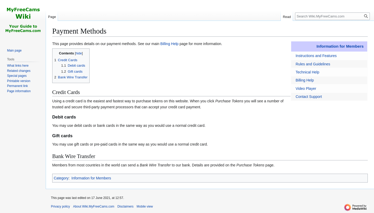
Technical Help (307, 72)
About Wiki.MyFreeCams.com (93, 206)
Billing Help (305, 80)
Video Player (306, 88)
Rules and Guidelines (313, 64)
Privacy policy (60, 206)
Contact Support (309, 97)
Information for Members (340, 46)
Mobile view (145, 206)
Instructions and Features (316, 56)
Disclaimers (125, 206)
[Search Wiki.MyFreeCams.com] (332, 16)
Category (61, 178)
